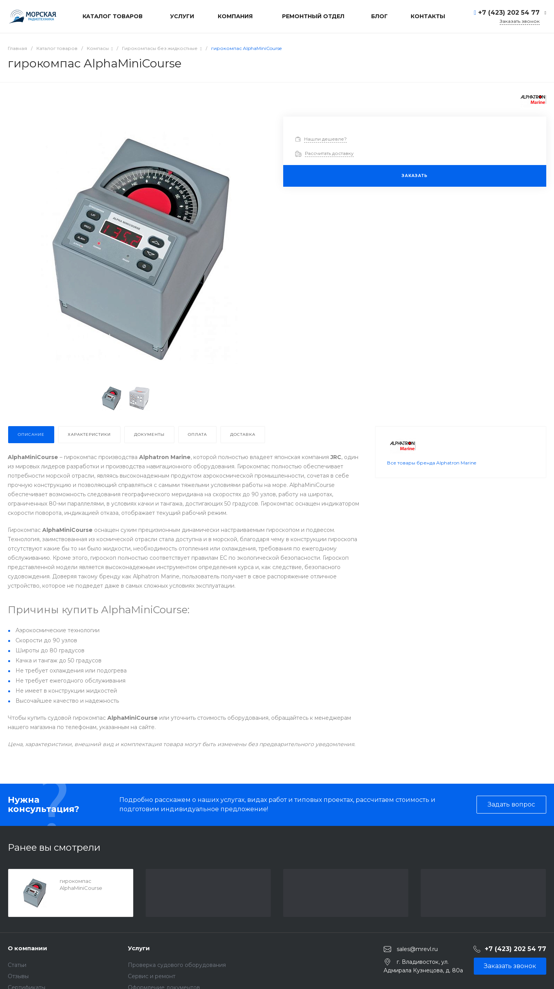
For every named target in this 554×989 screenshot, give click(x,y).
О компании (27, 948)
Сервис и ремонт (151, 976)
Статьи (17, 964)
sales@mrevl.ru (417, 949)
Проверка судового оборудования (177, 964)
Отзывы (18, 976)
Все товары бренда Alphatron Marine (431, 472)
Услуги (139, 948)
